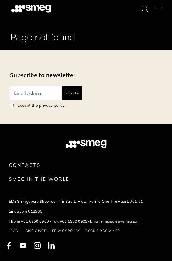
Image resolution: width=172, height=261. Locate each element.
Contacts (25, 165)
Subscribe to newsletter (42, 75)
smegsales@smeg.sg (119, 221)
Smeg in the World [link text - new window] (39, 179)
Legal (14, 231)
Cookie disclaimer (102, 231)
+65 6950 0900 (35, 221)
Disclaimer (36, 231)
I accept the (40, 105)
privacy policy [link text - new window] (51, 105)
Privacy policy (66, 231)
